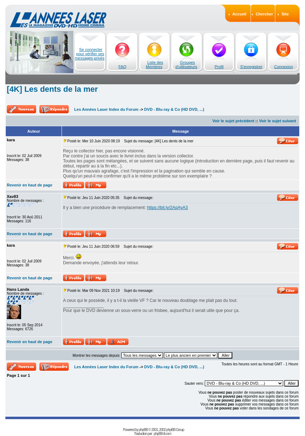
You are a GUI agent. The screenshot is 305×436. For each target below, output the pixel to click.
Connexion (283, 67)
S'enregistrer (251, 67)
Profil (218, 67)
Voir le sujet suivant (277, 121)
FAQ (122, 67)
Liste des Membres (154, 64)
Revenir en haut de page (29, 185)
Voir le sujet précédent (233, 121)
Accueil (239, 14)
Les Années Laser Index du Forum (106, 109)
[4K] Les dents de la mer (52, 89)
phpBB (143, 430)
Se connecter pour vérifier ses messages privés (90, 53)
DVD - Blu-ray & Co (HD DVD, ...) (174, 109)
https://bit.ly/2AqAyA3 (167, 207)
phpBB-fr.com (162, 434)
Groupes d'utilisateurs (186, 64)
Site (285, 14)
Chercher (264, 14)
